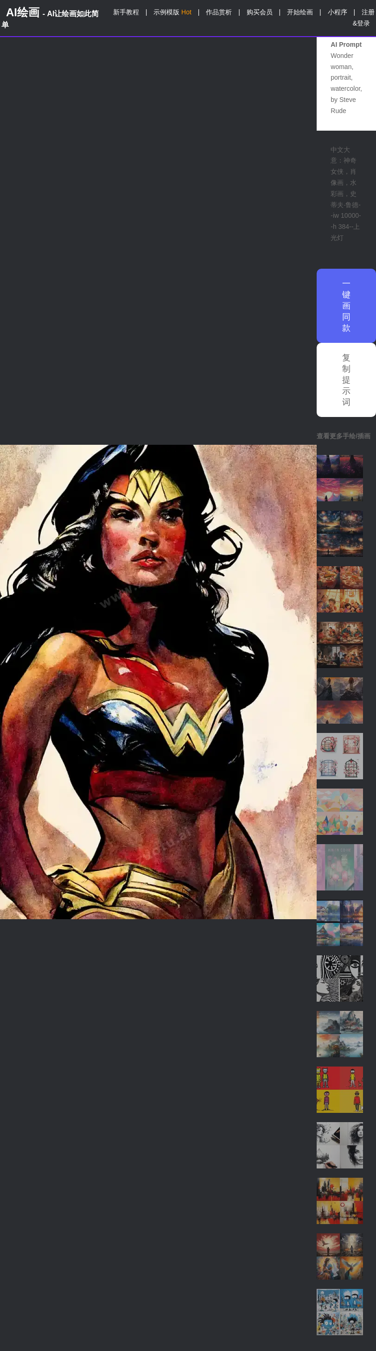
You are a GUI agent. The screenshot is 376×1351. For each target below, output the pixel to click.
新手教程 (126, 12)
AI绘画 (50, 17)
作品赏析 (219, 12)
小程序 (337, 12)
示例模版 (172, 12)
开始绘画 (300, 12)
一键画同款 (346, 306)
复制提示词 (346, 380)
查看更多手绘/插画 (343, 436)
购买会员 (260, 12)
